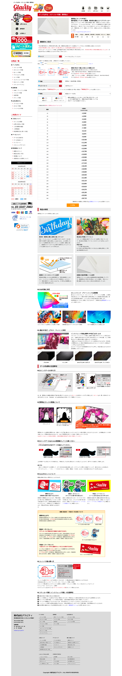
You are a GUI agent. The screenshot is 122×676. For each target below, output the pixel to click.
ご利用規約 (17, 129)
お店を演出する (16, 101)
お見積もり (23, 33)
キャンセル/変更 (18, 121)
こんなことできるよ (43, 656)
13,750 (84, 151)
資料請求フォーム (106, 300)
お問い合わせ (23, 24)
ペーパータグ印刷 (18, 108)
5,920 (84, 122)
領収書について (18, 156)
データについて (56, 637)
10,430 (84, 139)
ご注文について (42, 637)
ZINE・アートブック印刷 (20, 90)
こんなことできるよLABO (44, 654)
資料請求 (22, 28)
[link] (22, 227)
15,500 (84, 157)
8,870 (84, 134)
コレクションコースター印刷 (21, 79)
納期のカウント (18, 151)
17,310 (84, 163)
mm (42, 64)
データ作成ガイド (18, 140)
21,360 (84, 178)
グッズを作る (15, 65)
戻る (73, 205)
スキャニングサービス (19, 145)
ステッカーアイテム (19, 84)
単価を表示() (50, 105)
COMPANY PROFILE (57, 654)
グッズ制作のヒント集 (44, 663)
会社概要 (55, 656)
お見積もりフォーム (94, 201)
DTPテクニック (43, 661)
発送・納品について (71, 637)
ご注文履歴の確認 (18, 126)
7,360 (84, 128)
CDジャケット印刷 (19, 82)
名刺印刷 (16, 95)
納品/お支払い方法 (18, 153)
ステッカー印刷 (18, 67)
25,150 (84, 192)
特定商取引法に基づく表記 (21, 131)
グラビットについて (71, 663)
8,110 (84, 131)
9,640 (84, 136)
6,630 (84, 125)
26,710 (84, 198)
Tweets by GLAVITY (19, 630)
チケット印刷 (17, 97)
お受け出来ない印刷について (45, 642)
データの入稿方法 (18, 137)
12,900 (84, 148)
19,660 (84, 172)
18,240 (84, 166)
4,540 (84, 116)
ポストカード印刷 (18, 70)
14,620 (84, 154)
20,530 (84, 175)
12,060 (84, 145)
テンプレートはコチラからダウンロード (81, 31)
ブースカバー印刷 (18, 103)
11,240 (84, 142)
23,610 (84, 186)
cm (42, 62)
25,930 (84, 195)
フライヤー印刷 (18, 93)
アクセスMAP (56, 661)
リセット (91, 63)
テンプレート (17, 142)
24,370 (84, 189)
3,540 (84, 113)
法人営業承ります (71, 661)
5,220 (84, 119)
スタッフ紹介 (56, 663)
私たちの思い (70, 656)
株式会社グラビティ (56, 672)
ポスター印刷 (17, 106)
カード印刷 (17, 77)
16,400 (84, 160)
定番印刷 (14, 87)
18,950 (84, 169)
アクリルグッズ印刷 (19, 74)
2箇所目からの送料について (21, 158)
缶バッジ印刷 (17, 72)
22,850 (84, 183)
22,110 (84, 180)
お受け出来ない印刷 (19, 124)
